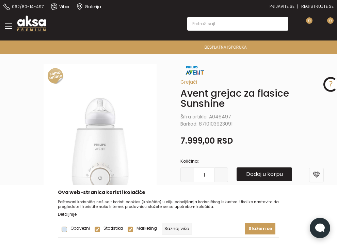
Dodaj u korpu (264, 174)
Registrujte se (317, 6)
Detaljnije (67, 214)
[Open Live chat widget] (320, 228)
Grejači (188, 82)
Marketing (147, 228)
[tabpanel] (100, 149)
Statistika (113, 228)
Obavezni (80, 228)
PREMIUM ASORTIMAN (168, 47)
